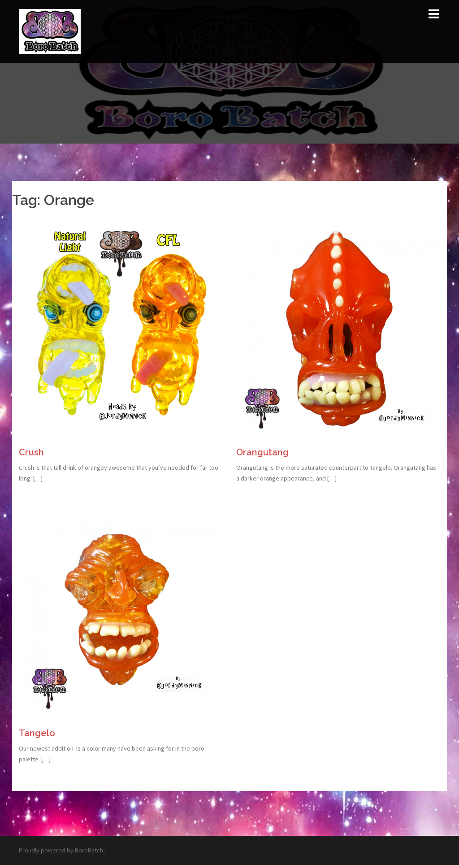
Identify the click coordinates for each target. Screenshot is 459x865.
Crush (31, 452)
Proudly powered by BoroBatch (61, 850)
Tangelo (37, 733)
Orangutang (262, 452)
